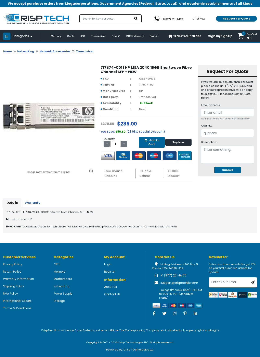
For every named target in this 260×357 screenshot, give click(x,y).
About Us (110, 287)
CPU (56, 264)
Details (12, 202)
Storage (59, 301)
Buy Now (178, 142)
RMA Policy (10, 293)
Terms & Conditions (17, 308)
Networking (25, 51)
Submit (227, 170)
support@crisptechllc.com (179, 283)
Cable (71, 36)
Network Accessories (55, 51)
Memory (56, 36)
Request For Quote (236, 19)
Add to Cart (151, 142)
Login (108, 264)
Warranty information (18, 279)
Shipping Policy (13, 286)
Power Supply (63, 293)
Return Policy (12, 272)
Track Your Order (185, 36)
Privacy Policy (12, 264)
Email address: (211, 105)
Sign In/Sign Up (220, 36)
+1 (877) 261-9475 (173, 275)
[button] (247, 36)
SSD (82, 36)
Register (110, 272)
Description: (209, 142)
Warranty (32, 202)
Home (7, 51)
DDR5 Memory (135, 36)
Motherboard (63, 279)
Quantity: (207, 126)
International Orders (17, 301)
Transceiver (98, 36)
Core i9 (116, 36)
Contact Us (112, 294)
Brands (154, 36)
